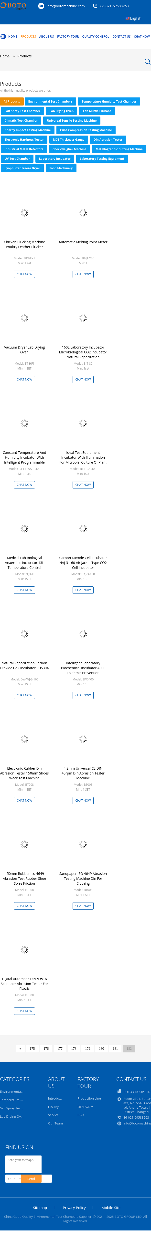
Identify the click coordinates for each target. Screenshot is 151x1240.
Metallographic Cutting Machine (119, 149)
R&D (80, 1115)
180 (101, 1048)
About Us (46, 36)
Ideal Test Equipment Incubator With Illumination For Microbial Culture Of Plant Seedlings (83, 459)
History (53, 1106)
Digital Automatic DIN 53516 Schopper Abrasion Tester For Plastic (24, 983)
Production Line (89, 1098)
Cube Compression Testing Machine (86, 130)
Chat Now (142, 36)
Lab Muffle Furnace (97, 111)
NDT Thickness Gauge (69, 140)
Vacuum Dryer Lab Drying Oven (24, 349)
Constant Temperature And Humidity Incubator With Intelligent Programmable (24, 457)
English (135, 18)
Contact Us (121, 36)
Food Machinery (61, 168)
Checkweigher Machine (69, 149)
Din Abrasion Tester (108, 140)
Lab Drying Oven (62, 111)
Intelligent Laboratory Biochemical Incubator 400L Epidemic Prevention (83, 668)
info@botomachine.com (66, 6)
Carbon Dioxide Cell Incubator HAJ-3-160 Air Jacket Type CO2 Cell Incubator (83, 562)
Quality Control (95, 36)
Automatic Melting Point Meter (83, 242)
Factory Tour (68, 36)
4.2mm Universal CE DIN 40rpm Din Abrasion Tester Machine (83, 773)
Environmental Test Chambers (50, 101)
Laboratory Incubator (55, 159)
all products (12, 101)
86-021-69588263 (114, 6)
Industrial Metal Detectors (24, 149)
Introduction (57, 1098)
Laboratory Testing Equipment (102, 159)
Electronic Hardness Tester (24, 140)
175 (32, 1048)
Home (8, 36)
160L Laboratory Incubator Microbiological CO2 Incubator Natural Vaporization (83, 352)
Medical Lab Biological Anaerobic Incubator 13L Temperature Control (24, 562)
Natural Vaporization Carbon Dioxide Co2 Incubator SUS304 (24, 665)
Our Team (55, 1123)
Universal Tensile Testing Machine (72, 120)
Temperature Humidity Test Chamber (109, 101)
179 (87, 1048)
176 (46, 1048)
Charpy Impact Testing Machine (28, 130)
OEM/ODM (85, 1106)
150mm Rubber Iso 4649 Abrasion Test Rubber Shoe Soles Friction (24, 878)
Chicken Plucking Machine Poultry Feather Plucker (24, 244)
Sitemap (40, 1207)
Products (28, 36)
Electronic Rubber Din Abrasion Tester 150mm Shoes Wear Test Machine (24, 773)
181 (115, 1048)
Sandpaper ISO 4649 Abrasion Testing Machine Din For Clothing (83, 878)
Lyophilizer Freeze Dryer (22, 168)
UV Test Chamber (17, 159)
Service (53, 1115)
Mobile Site (110, 1207)
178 (73, 1048)
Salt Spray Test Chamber (22, 111)
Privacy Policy (74, 1207)
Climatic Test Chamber (21, 120)
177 (60, 1048)
